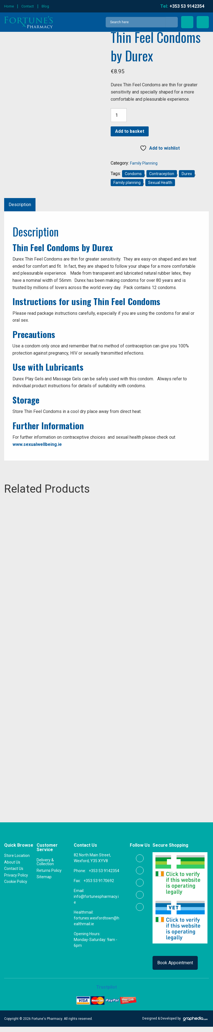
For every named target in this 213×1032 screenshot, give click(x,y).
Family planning (127, 182)
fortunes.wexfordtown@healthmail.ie (96, 926)
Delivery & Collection (45, 867)
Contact (27, 6)
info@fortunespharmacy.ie (96, 905)
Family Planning (144, 163)
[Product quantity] (119, 115)
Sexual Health (160, 182)
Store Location (17, 861)
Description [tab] (20, 204)
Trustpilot (106, 992)
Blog (45, 6)
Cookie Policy (15, 887)
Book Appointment (175, 968)
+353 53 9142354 (104, 876)
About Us (12, 867)
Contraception (161, 173)
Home (9, 6)
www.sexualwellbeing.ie (37, 444)
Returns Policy (49, 876)
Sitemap (44, 882)
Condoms (133, 173)
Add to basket (129, 131)
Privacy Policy (16, 880)
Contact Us (13, 874)
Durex (187, 173)
